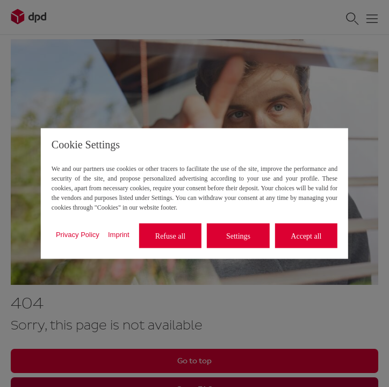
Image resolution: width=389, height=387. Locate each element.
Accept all (306, 236)
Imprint (118, 234)
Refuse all (170, 236)
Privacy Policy (77, 234)
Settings (238, 236)
